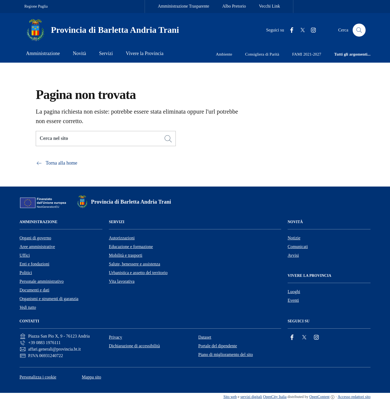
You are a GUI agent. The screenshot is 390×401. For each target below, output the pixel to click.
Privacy (115, 337)
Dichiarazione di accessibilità (134, 346)
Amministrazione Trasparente (183, 6)
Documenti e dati (34, 290)
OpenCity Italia (275, 397)
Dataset (204, 337)
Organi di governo (35, 238)
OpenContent (319, 397)
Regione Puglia (36, 6)
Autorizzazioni (122, 238)
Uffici (25, 255)
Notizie (294, 238)
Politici (26, 272)
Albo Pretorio (234, 6)
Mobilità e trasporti (125, 255)
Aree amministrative (37, 246)
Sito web (230, 397)
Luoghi (294, 291)
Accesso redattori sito (354, 397)
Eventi (293, 300)
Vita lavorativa (122, 281)
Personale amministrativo (42, 281)
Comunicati (298, 246)
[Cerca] (168, 138)
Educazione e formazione (131, 246)
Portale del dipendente (217, 346)
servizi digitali (251, 397)
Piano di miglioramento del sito (225, 354)
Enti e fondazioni (34, 264)
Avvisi (293, 255)
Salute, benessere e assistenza (134, 264)
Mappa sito (91, 377)
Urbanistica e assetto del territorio (138, 272)
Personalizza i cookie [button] (38, 377)
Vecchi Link (269, 6)
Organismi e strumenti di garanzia (49, 298)
